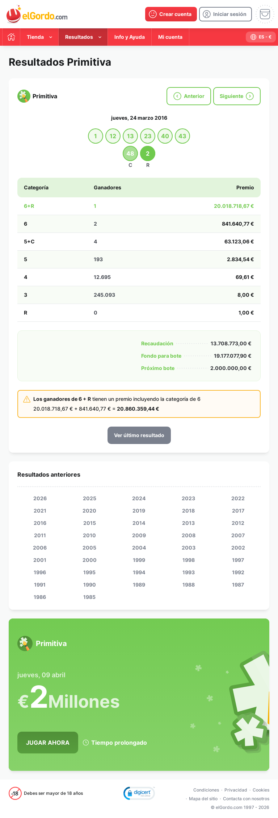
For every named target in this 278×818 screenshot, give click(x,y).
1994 (139, 572)
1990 (89, 584)
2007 (238, 535)
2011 (40, 535)
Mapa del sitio (203, 798)
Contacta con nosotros (246, 798)
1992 (238, 572)
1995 (89, 572)
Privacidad (235, 790)
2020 (89, 510)
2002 (238, 547)
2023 (188, 498)
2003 (188, 547)
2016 (40, 523)
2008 (188, 535)
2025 (89, 498)
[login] (225, 14)
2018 (188, 510)
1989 (139, 584)
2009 (139, 535)
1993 (188, 572)
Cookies (261, 790)
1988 (188, 584)
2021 (40, 510)
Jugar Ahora (48, 742)
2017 (238, 510)
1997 (238, 560)
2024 (139, 498)
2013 (188, 523)
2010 (89, 535)
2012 (238, 523)
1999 (139, 560)
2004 (139, 547)
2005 (89, 547)
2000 (90, 560)
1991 (40, 584)
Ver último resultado (139, 435)
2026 (40, 498)
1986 (40, 597)
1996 (40, 572)
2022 (238, 498)
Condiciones (206, 790)
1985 (89, 597)
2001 (39, 560)
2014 (138, 523)
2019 (138, 510)
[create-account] (171, 14)
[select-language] (261, 37)
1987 (238, 584)
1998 (188, 560)
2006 (40, 547)
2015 (89, 523)
